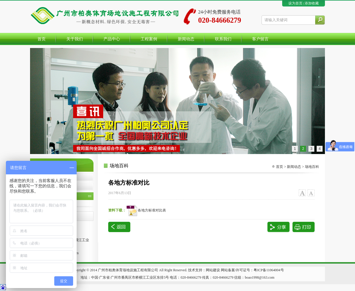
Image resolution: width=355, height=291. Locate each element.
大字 (302, 193)
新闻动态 (294, 167)
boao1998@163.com (259, 277)
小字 (311, 193)
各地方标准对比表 (146, 210)
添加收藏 (312, 3)
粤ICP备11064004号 (269, 270)
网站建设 (213, 270)
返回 (119, 227)
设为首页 (295, 3)
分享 (278, 227)
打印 (303, 227)
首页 (279, 167)
